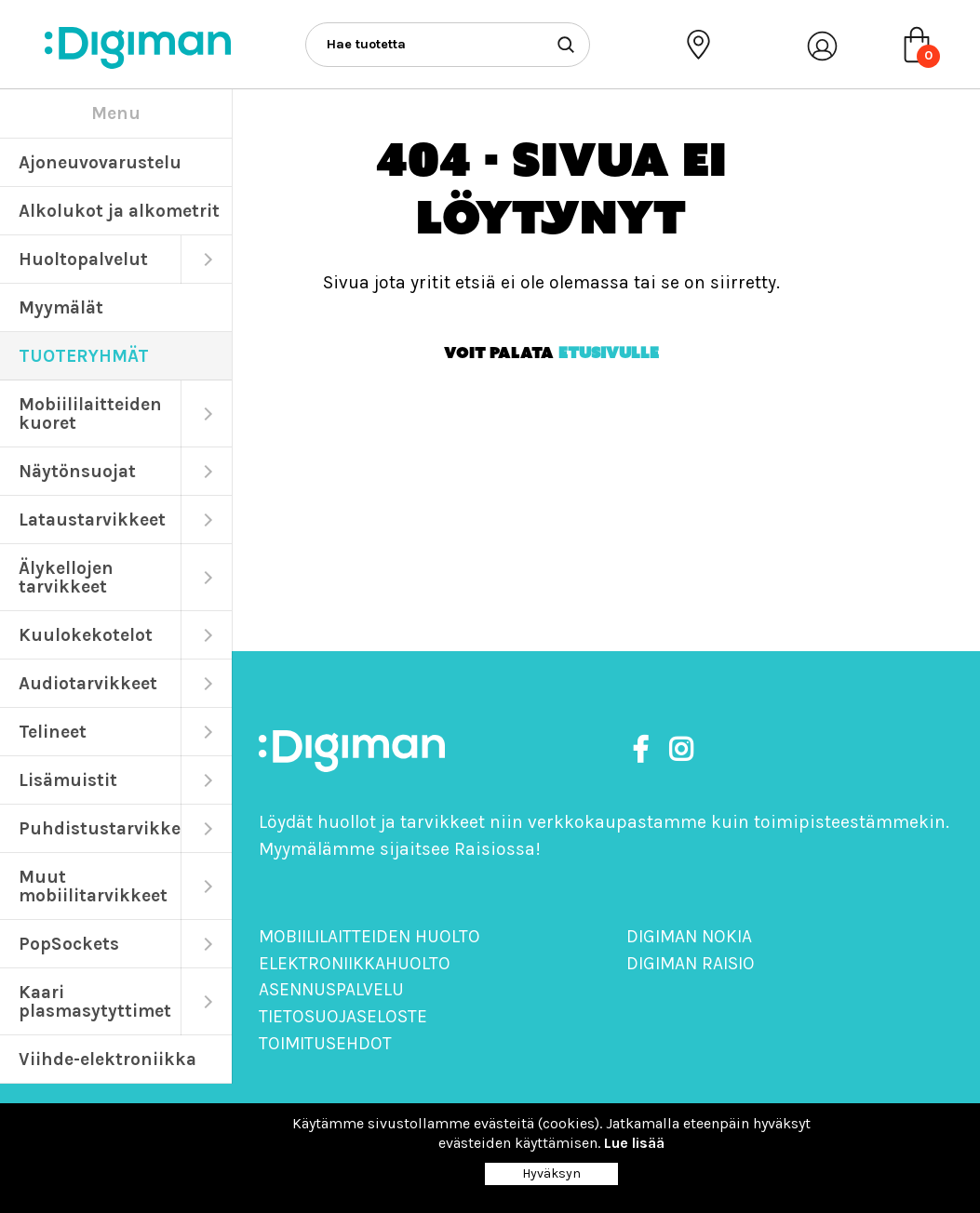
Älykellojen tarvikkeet (66, 577)
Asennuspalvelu (331, 989)
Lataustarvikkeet (92, 519)
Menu (116, 113)
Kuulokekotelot (86, 635)
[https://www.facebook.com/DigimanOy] (644, 750)
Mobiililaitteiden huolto (369, 936)
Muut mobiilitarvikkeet (93, 886)
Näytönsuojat (77, 471)
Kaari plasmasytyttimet (95, 1001)
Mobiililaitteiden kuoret (90, 413)
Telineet (53, 731)
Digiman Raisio (690, 963)
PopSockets (69, 943)
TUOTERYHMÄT (84, 356)
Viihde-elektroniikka (107, 1059)
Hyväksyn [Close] (551, 1173)
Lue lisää (634, 1143)
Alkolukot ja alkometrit (119, 210)
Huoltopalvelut (83, 259)
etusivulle (608, 352)
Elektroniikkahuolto (354, 963)
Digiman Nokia (689, 936)
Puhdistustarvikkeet (100, 828)
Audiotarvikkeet (88, 683)
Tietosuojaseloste (343, 1016)
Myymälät (61, 307)
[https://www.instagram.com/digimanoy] (680, 750)
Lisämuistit (68, 780)
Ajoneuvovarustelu (100, 162)
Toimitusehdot (325, 1043)
